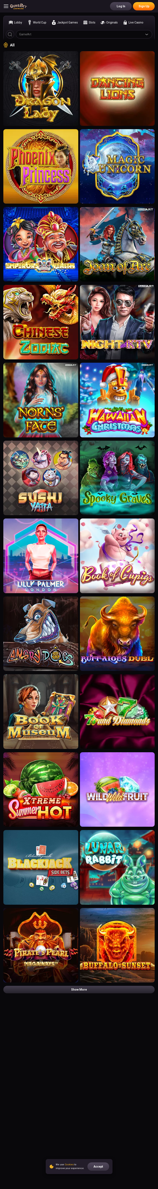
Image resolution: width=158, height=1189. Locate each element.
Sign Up (144, 6)
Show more (79, 989)
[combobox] (84, 34)
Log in (121, 6)
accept (98, 1166)
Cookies (69, 1164)
